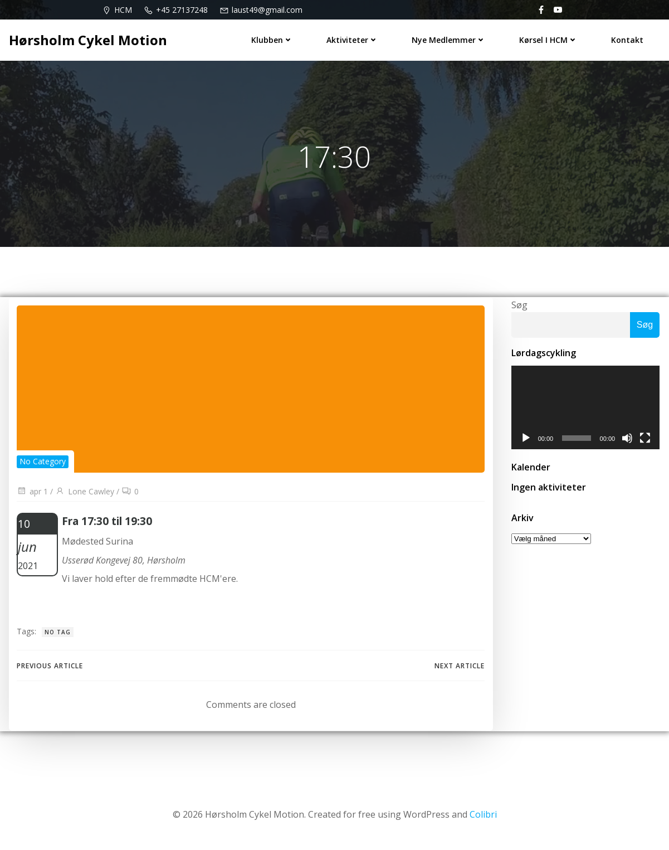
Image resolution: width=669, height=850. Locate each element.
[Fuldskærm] (646, 440)
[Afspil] (524, 440)
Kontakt (628, 39)
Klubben (273, 39)
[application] (585, 409)
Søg (518, 306)
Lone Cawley (84, 493)
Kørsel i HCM (549, 39)
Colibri (483, 817)
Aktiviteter (353, 39)
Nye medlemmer (449, 39)
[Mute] (628, 440)
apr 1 (32, 493)
